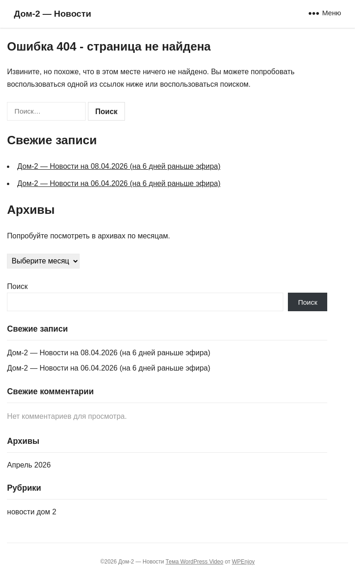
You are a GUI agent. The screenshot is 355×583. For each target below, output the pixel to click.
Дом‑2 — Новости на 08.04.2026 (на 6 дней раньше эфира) (118, 166)
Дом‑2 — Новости (52, 14)
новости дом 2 (31, 512)
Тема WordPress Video (195, 561)
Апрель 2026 (28, 465)
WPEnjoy (243, 561)
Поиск (17, 286)
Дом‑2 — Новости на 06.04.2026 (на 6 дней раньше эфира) (118, 183)
